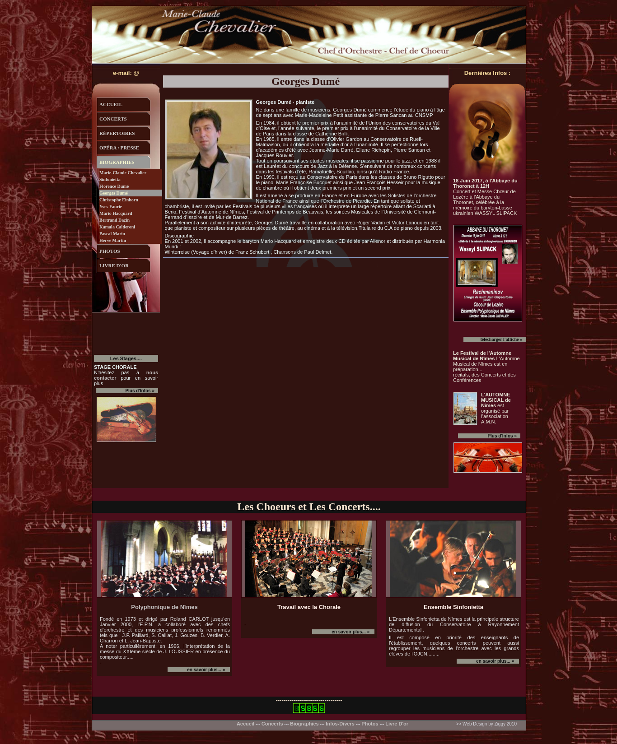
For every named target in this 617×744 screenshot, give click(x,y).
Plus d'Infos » (502, 435)
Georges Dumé (113, 193)
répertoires (117, 133)
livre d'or (114, 265)
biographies (117, 162)
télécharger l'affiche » (501, 339)
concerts (113, 118)
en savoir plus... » (206, 669)
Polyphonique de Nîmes (164, 607)
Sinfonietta (110, 179)
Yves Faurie (110, 206)
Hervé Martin (112, 240)
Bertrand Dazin (114, 220)
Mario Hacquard (115, 213)
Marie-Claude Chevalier (122, 172)
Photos (369, 723)
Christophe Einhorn (118, 199)
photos (109, 251)
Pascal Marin (112, 233)
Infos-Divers (340, 723)
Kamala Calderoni (117, 226)
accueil (110, 104)
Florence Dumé (114, 186)
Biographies (304, 723)
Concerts (272, 723)
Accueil (246, 723)
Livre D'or (396, 723)
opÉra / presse (119, 147)
